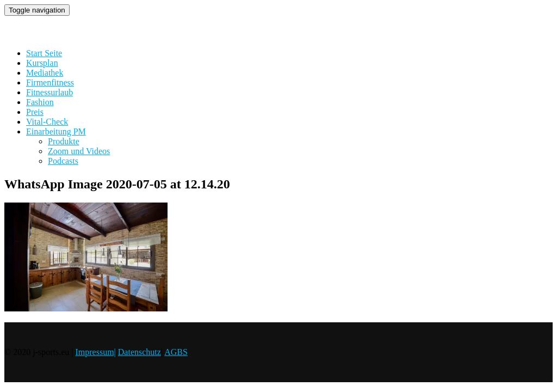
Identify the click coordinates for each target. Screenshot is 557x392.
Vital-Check (47, 121)
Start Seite (44, 53)
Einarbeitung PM (56, 131)
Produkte (63, 141)
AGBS (176, 352)
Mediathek (44, 72)
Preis (35, 112)
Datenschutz (139, 352)
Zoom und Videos (79, 151)
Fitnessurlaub (49, 92)
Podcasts (63, 161)
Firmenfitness (50, 82)
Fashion (40, 102)
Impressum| (95, 352)
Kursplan (42, 63)
